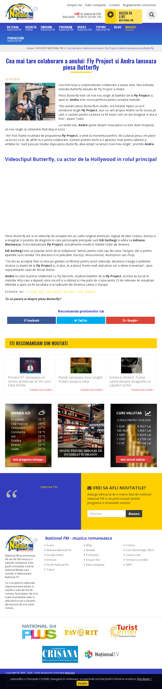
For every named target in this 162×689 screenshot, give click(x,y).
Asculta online (55, 555)
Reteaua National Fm (59, 550)
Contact (114, 5)
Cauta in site (133, 555)
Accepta (82, 683)
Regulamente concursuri (139, 5)
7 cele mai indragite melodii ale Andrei (61, 292)
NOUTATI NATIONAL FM (50, 48)
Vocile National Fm (58, 564)
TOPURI (103, 28)
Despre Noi (93, 559)
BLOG (117, 27)
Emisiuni (52, 559)
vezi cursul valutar (134, 459)
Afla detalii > (144, 679)
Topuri (51, 569)
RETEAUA (14, 28)
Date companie (95, 5)
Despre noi (74, 5)
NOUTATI (130, 28)
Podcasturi (92, 555)
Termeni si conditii (137, 559)
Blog (89, 545)
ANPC (129, 564)
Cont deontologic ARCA (140, 550)
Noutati (90, 550)
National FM (48, 487)
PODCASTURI (15, 39)
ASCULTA (30, 28)
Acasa (30, 48)
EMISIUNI (48, 28)
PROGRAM (66, 28)
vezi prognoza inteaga (28, 459)
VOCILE (84, 28)
